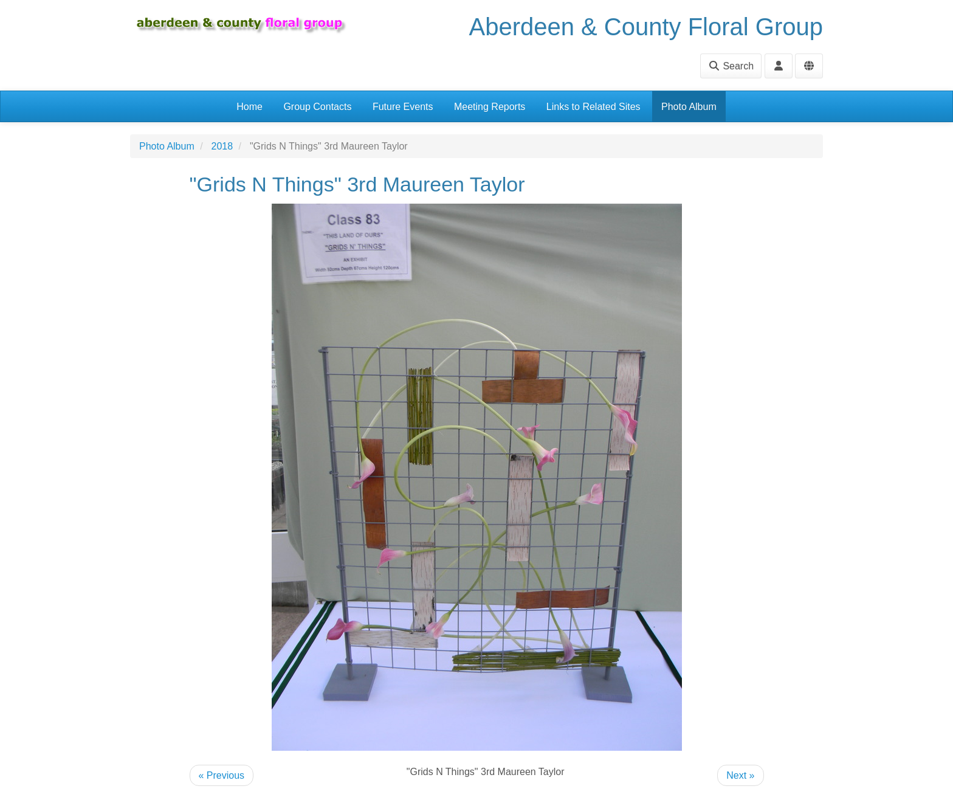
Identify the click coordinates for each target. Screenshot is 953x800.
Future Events (403, 107)
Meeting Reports (489, 107)
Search (731, 66)
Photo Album (689, 107)
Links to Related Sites (593, 107)
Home (249, 107)
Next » (740, 775)
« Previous (222, 775)
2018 (222, 146)
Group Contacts (317, 107)
